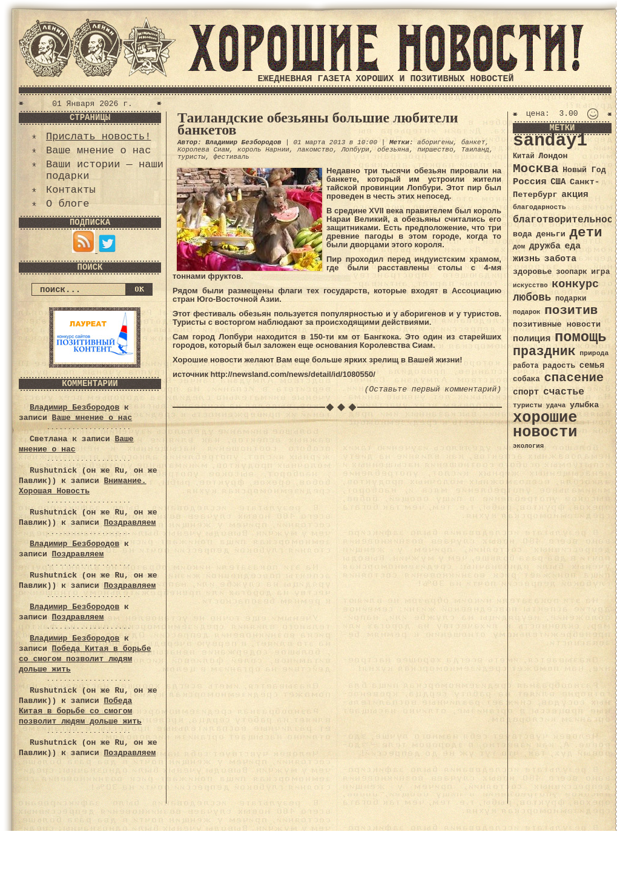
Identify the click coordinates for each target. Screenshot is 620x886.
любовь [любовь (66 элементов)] (532, 297)
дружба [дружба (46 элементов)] (545, 246)
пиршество (435, 149)
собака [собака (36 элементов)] (526, 379)
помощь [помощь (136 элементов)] (581, 337)
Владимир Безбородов (74, 407)
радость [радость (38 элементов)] (558, 365)
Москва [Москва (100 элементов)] (536, 169)
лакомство (315, 149)
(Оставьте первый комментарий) (432, 389)
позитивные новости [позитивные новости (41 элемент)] (557, 324)
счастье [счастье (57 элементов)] (563, 392)
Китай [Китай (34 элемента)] (524, 156)
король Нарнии (263, 149)
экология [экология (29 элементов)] (528, 446)
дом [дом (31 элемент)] (519, 246)
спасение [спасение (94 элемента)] (574, 378)
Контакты (71, 190)
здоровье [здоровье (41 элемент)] (532, 271)
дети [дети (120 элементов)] (585, 233)
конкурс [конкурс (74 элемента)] (575, 284)
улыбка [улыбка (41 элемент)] (584, 405)
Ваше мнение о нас (98, 150)
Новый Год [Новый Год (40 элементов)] (583, 170)
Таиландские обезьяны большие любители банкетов (317, 124)
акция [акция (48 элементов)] (575, 194)
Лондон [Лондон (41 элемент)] (552, 156)
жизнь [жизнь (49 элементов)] (526, 258)
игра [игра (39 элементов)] (600, 271)
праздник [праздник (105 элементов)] (544, 351)
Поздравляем (130, 522)
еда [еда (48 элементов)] (572, 246)
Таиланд (475, 149)
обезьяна (393, 149)
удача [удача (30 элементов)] (556, 405)
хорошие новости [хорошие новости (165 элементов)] (545, 425)
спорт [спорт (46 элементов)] (526, 392)
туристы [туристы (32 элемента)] (527, 405)
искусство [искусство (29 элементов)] (530, 285)
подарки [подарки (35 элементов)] (570, 299)
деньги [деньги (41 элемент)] (550, 234)
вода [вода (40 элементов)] (522, 234)
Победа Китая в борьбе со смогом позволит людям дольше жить (85, 659)
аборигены (435, 142)
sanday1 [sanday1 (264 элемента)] (550, 141)
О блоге (67, 204)
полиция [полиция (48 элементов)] (531, 339)
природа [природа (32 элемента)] (593, 353)
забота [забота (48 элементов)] (560, 259)
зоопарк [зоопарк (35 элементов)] (571, 272)
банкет (473, 142)
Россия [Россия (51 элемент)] (530, 181)
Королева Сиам (203, 149)
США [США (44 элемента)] (558, 182)
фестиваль (231, 157)
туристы (191, 157)
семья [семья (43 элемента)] (592, 365)
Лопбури (355, 149)
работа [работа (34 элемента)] (526, 366)
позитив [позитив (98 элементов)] (571, 311)
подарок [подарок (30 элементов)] (527, 312)
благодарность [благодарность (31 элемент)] (539, 207)
